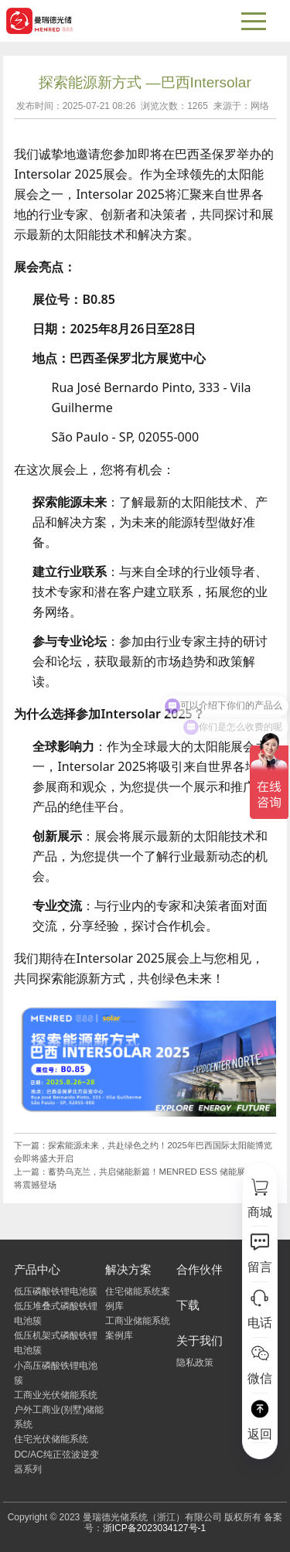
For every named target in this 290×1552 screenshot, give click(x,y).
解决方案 (128, 1269)
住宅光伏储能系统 (51, 1439)
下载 (188, 1305)
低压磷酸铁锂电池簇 (55, 1291)
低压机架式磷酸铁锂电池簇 (55, 1343)
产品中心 (37, 1269)
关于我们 (199, 1340)
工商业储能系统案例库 (137, 1328)
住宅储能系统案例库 (137, 1299)
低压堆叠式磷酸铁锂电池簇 (55, 1313)
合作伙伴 (199, 1269)
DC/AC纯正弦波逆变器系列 (56, 1462)
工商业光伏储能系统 (55, 1395)
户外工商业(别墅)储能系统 (59, 1417)
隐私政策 (194, 1362)
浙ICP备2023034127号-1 (154, 1528)
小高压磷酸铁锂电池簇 (55, 1373)
